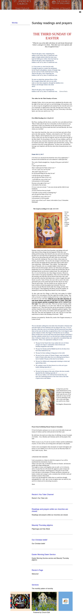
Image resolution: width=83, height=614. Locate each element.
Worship (15, 23)
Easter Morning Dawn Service (44, 554)
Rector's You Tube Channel (43, 494)
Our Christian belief (39, 540)
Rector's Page (37, 570)
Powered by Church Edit (41, 612)
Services (35, 585)
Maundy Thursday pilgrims (42, 525)
